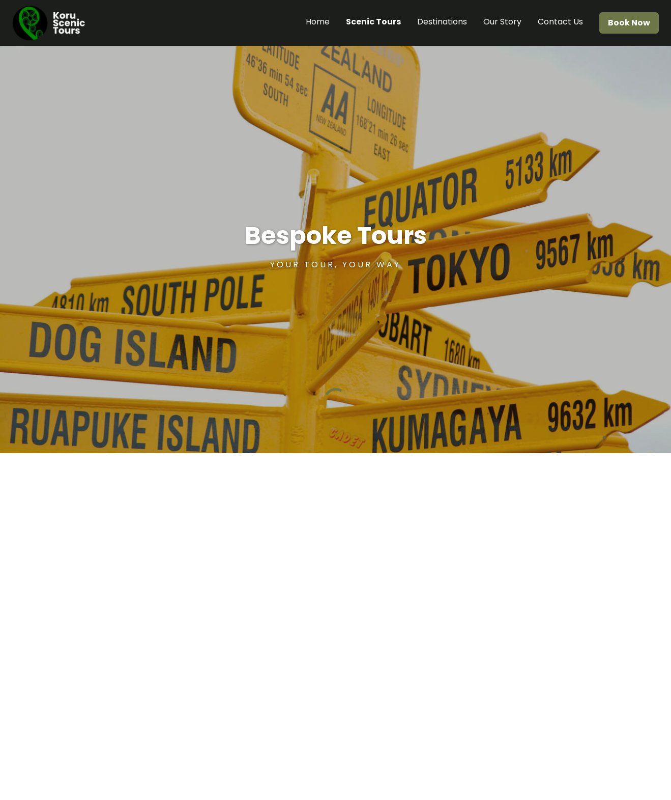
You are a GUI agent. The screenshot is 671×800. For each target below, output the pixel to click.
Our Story (502, 21)
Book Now (629, 23)
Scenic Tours (373, 21)
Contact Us (560, 21)
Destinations (442, 21)
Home (318, 21)
